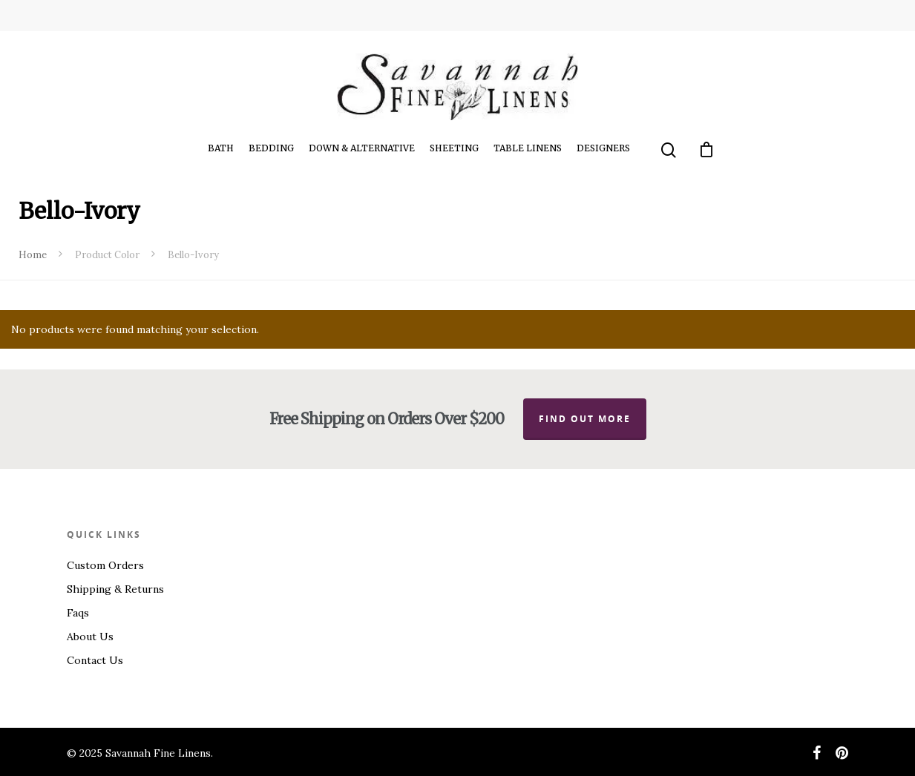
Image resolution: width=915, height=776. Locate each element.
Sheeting (454, 148)
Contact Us (95, 660)
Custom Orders (105, 565)
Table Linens (527, 148)
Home (33, 255)
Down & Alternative (362, 148)
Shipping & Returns (115, 589)
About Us (90, 636)
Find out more (585, 418)
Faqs (78, 612)
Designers (603, 148)
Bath (221, 148)
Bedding (271, 148)
